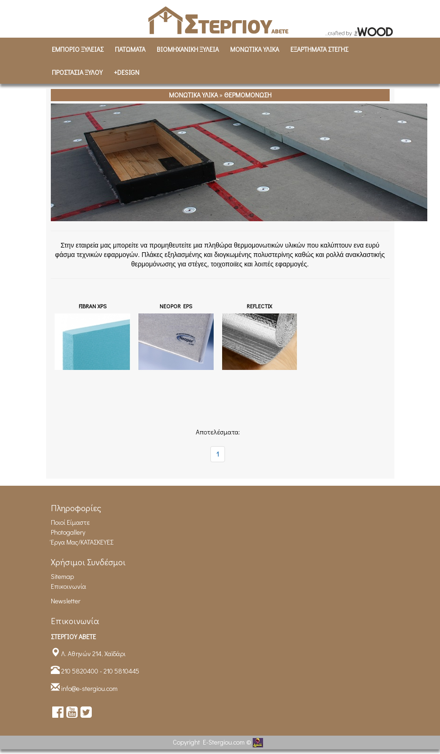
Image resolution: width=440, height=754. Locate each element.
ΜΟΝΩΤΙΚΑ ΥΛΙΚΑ (254, 49)
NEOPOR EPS (176, 306)
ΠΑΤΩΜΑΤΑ (130, 49)
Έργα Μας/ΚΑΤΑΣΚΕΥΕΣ (82, 541)
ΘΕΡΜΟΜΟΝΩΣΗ (248, 94)
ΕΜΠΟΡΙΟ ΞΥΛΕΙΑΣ (78, 49)
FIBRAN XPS (92, 306)
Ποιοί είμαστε (70, 522)
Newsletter (65, 600)
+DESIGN (126, 72)
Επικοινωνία (68, 586)
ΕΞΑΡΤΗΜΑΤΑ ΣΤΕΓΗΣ (319, 49)
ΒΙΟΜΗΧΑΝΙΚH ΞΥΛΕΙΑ (188, 49)
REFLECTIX (259, 306)
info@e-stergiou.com (89, 688)
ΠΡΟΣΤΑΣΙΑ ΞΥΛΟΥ (77, 72)
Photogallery (68, 532)
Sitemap (62, 576)
